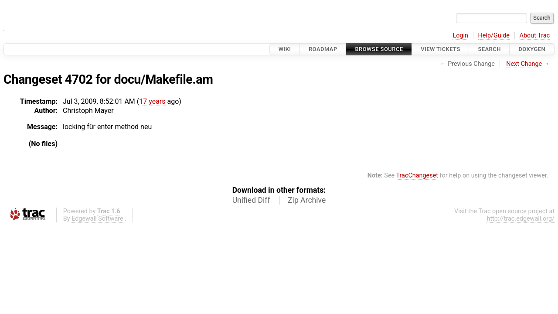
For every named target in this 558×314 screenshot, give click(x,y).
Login (460, 35)
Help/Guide (494, 35)
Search (489, 49)
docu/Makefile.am (163, 79)
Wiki (285, 49)
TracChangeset (417, 175)
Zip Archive (307, 200)
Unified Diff (251, 200)
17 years (152, 101)
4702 (79, 79)
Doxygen (531, 49)
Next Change (524, 64)
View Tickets (440, 49)
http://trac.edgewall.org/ (521, 218)
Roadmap (323, 49)
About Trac (535, 35)
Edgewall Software (97, 218)
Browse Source (379, 49)
